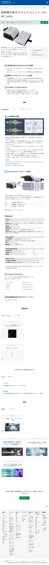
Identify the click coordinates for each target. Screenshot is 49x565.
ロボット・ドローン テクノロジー (31, 541)
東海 (36, 524)
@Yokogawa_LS (26, 282)
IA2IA (30, 529)
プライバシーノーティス (14, 561)
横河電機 (43, 515)
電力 (3, 520)
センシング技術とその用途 (31, 547)
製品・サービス (17, 7)
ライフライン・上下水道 (5, 534)
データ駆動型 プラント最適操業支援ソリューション (11, 550)
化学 (3, 518)
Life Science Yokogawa (27, 289)
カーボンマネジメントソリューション (11, 535)
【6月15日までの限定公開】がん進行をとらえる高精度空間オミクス (12, 465)
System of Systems (31, 527)
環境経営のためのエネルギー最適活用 (11, 527)
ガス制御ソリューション (11, 554)
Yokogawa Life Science (27, 284)
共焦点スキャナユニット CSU (35, 7)
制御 (16, 518)
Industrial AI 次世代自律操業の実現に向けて (31, 536)
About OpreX (31, 524)
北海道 (36, 517)
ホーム (11, 7)
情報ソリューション (11, 521)
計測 (16, 520)
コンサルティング (18, 523)
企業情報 (44, 512)
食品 (3, 526)
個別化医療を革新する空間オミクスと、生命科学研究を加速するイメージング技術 (23, 393)
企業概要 (44, 528)
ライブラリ (24, 512)
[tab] (5, 109)
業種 (3, 512)
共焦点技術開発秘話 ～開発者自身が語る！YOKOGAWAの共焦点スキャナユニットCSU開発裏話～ (12, 443)
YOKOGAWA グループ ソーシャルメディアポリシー (30, 561)
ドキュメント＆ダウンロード (24, 516)
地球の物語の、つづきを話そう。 (31, 518)
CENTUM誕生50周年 (31, 544)
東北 (36, 518)
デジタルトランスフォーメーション (31, 532)
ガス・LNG (5, 517)
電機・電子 (5, 539)
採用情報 (44, 522)
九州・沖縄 (37, 530)
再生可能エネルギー (5, 523)
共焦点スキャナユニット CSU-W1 (15, 210)
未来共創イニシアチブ (31, 551)
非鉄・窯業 (5, 531)
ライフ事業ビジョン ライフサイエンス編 (12, 419)
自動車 (4, 538)
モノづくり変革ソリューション (11, 539)
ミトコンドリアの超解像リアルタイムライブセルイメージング (12, 325)
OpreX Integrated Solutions (11, 518)
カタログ (35, 52)
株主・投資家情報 (44, 517)
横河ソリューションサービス (44, 525)
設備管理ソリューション (11, 524)
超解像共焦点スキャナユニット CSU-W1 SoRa (15, 385)
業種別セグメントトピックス (31, 522)
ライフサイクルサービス (18, 528)
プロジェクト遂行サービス (18, 525)
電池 (3, 541)
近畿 (36, 525)
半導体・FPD (5, 536)
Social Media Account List (11, 300)
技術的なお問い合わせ (38, 55)
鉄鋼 (3, 530)
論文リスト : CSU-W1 (12, 348)
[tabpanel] (24, 36)
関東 (36, 520)
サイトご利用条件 (5, 561)
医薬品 (4, 525)
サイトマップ (43, 561)
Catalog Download (38, 50)
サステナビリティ (44, 520)
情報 (16, 517)
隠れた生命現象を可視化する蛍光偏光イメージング (37, 443)
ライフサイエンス (24, 7)
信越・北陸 (37, 522)
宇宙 (3, 543)
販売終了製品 (18, 537)
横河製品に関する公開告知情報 (18, 534)
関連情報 (24, 519)
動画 (23, 520)
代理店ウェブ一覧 (37, 533)
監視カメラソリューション (11, 543)
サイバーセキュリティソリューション (11, 546)
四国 (36, 529)
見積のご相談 (44, 22)
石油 (3, 515)
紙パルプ (4, 528)
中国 (36, 527)
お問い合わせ (24, 498)
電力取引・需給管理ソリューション (11, 531)
